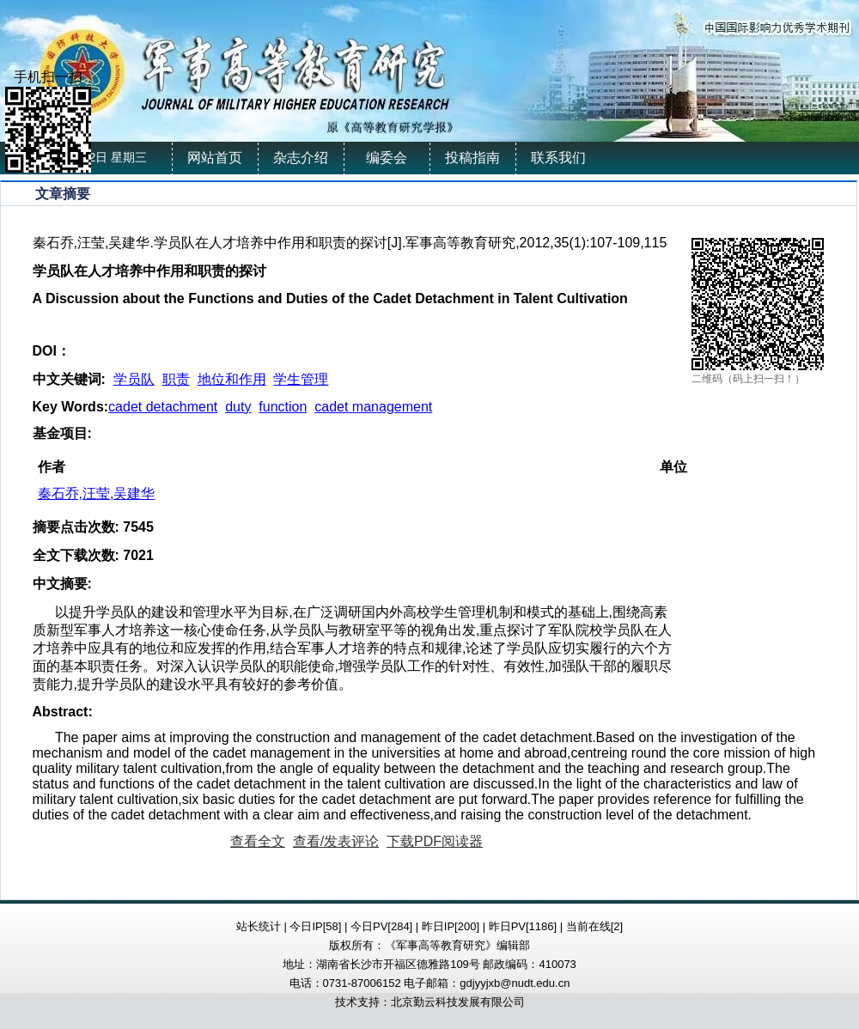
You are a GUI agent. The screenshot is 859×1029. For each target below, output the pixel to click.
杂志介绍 (300, 157)
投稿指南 (472, 157)
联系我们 (558, 157)
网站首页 (214, 157)
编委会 (386, 157)
